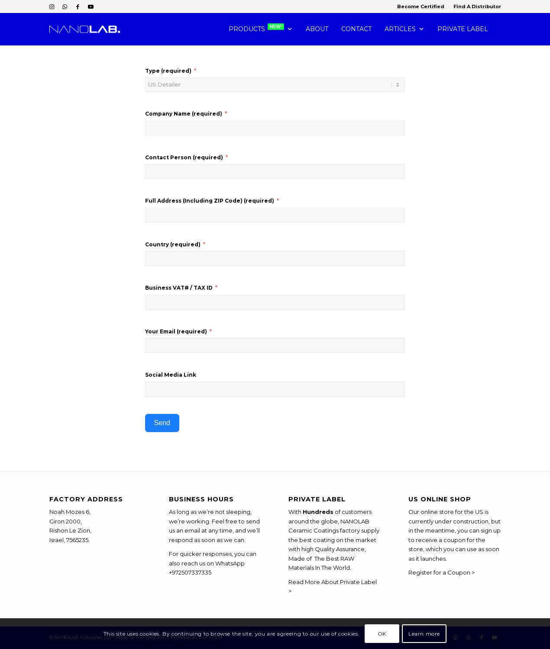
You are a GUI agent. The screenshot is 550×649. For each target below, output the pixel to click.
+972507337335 (190, 572)
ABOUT (317, 29)
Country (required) (173, 244)
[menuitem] (421, 6)
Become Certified (420, 6)
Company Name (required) (183, 113)
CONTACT (356, 29)
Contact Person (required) (184, 157)
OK (382, 633)
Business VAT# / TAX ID (179, 287)
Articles (404, 29)
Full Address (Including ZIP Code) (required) (209, 200)
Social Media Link (170, 374)
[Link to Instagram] (51, 6)
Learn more (424, 633)
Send (162, 422)
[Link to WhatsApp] (64, 6)
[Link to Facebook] (77, 6)
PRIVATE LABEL (462, 29)
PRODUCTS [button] (261, 29)
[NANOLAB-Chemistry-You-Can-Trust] (84, 29)
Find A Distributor (477, 6)
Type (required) (168, 71)
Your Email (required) (176, 331)
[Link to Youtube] (90, 6)
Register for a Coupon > (441, 572)
